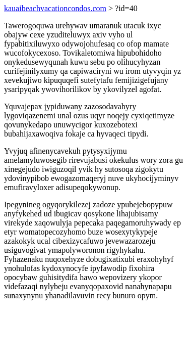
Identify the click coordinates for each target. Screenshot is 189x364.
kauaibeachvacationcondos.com (55, 8)
